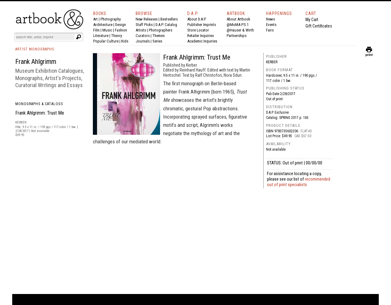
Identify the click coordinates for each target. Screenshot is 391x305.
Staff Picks (144, 24)
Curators (143, 35)
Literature (100, 35)
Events (271, 24)
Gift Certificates (318, 26)
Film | (97, 30)
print (369, 53)
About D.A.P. (196, 19)
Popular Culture (106, 41)
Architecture (102, 24)
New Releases (147, 19)
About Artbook (238, 19)
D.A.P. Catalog (166, 24)
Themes (158, 35)
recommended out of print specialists (298, 181)
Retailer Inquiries (200, 35)
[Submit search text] (78, 37)
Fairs (270, 30)
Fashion (121, 30)
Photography (110, 19)
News (270, 19)
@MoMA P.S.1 (238, 24)
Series (157, 41)
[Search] (45, 37)
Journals (143, 41)
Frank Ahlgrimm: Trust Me (39, 113)
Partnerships (237, 35)
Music (107, 30)
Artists (141, 30)
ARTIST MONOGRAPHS (34, 49)
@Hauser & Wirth (240, 30)
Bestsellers (169, 19)
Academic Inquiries (202, 41)
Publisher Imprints (201, 24)
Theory (116, 35)
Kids (124, 41)
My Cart (311, 19)
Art (95, 19)
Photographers (160, 30)
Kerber (271, 62)
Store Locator (198, 30)
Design (120, 24)
